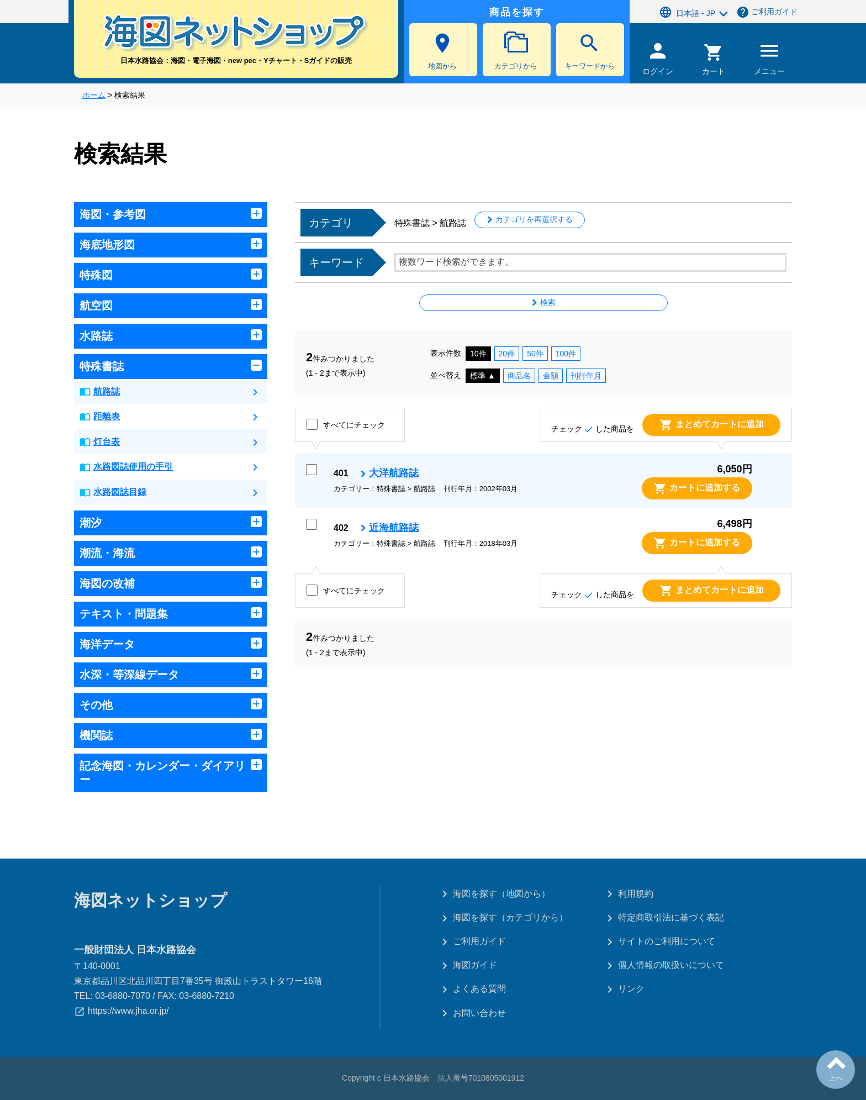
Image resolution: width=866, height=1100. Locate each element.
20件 (507, 353)
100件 (566, 353)
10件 (478, 353)
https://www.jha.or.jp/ (128, 1010)
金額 (550, 375)
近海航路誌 (394, 527)
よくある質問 (479, 988)
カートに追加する (704, 487)
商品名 (519, 375)
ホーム (93, 95)
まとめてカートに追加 (719, 424)
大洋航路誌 (394, 472)
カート (713, 59)
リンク (631, 988)
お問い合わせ (479, 1013)
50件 (535, 353)
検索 (548, 302)
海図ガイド (475, 965)
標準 (482, 375)
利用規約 (635, 893)
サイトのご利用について (666, 941)
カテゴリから (515, 50)
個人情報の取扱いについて (671, 965)
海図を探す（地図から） (501, 893)
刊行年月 (586, 375)
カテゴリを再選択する (534, 219)
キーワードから (589, 50)
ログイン (657, 57)
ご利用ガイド (774, 11)
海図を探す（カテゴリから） (510, 917)
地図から (442, 50)
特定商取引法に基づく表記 (671, 917)
